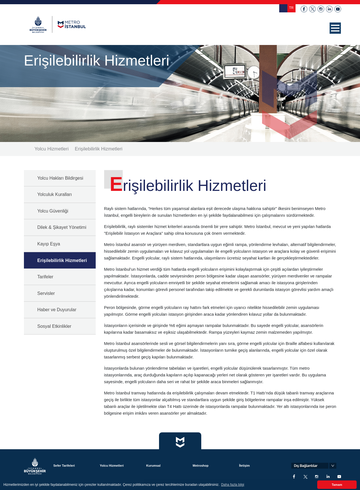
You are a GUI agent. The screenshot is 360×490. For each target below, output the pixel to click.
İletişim (244, 465)
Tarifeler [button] (45, 276)
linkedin (329, 9)
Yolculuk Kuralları (54, 194)
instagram (320, 9)
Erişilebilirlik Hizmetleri (98, 149)
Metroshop (201, 465)
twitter (312, 9)
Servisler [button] (46, 293)
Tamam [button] (337, 484)
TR (291, 8)
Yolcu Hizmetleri (52, 149)
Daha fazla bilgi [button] (232, 485)
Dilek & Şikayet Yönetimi (61, 227)
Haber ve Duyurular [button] (57, 309)
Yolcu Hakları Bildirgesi (60, 178)
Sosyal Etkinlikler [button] (54, 326)
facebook (304, 9)
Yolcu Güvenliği (52, 211)
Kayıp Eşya (48, 243)
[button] (335, 28)
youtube (337, 9)
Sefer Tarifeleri (64, 465)
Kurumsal (153, 465)
